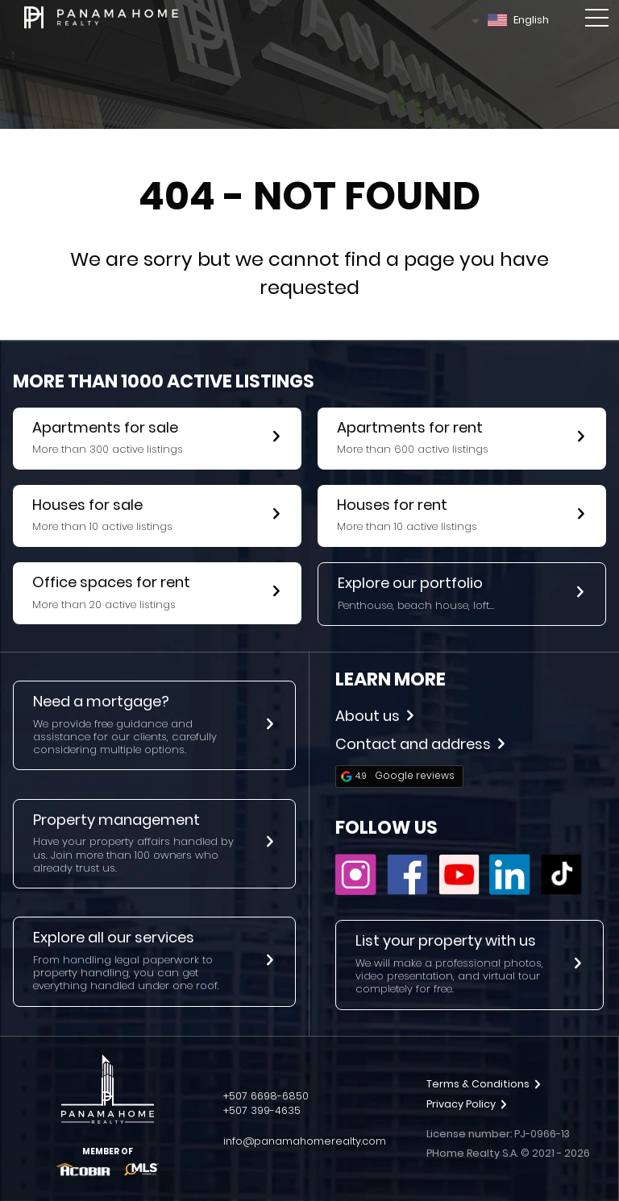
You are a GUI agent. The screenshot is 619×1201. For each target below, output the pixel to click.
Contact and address (420, 744)
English (518, 19)
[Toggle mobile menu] (597, 20)
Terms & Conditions (483, 1084)
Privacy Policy (466, 1104)
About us (374, 716)
